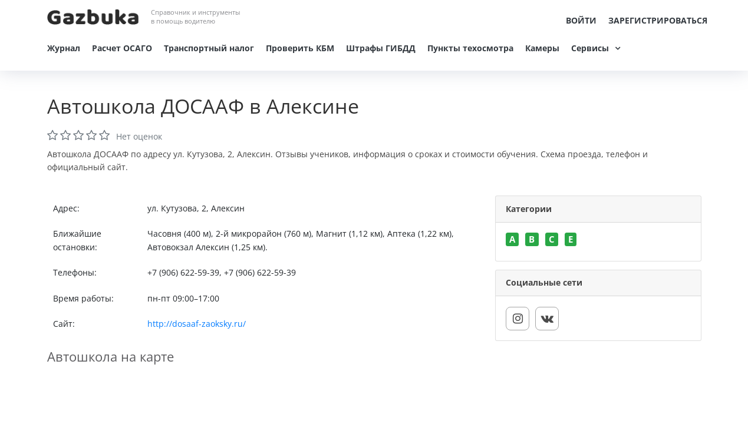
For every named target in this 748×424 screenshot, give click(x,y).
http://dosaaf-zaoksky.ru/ (196, 323)
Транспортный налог (209, 48)
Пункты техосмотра (470, 48)
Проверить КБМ (300, 48)
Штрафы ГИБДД (381, 48)
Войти (581, 20)
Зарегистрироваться (657, 20)
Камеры (542, 48)
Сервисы (590, 48)
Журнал (63, 48)
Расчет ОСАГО (122, 48)
